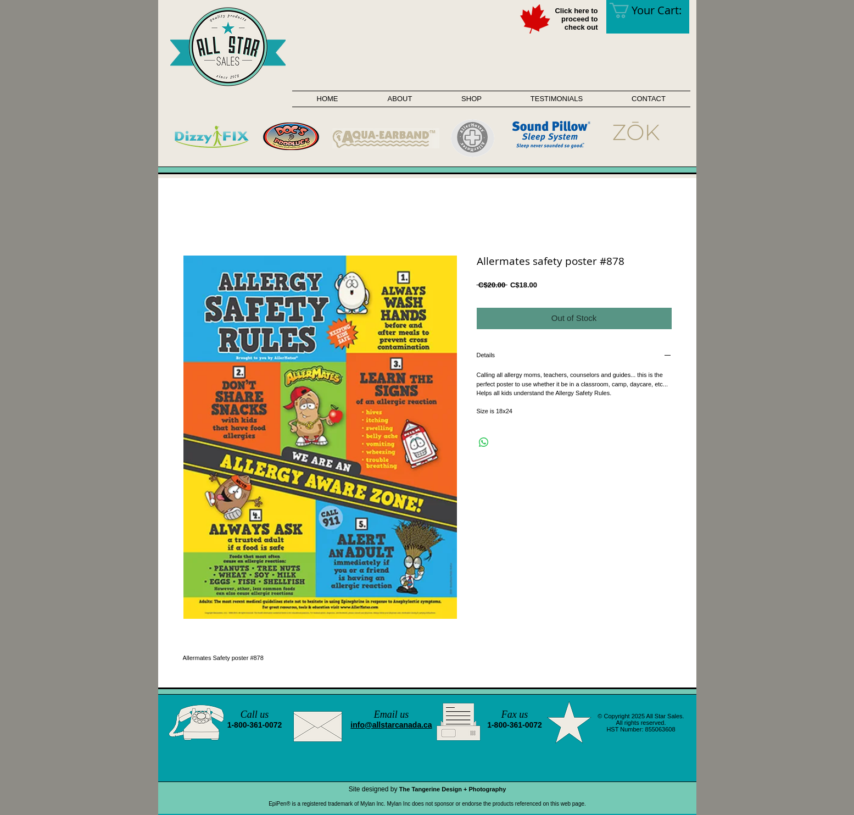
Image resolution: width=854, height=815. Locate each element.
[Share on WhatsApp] (483, 442)
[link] (653, 10)
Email (386, 714)
